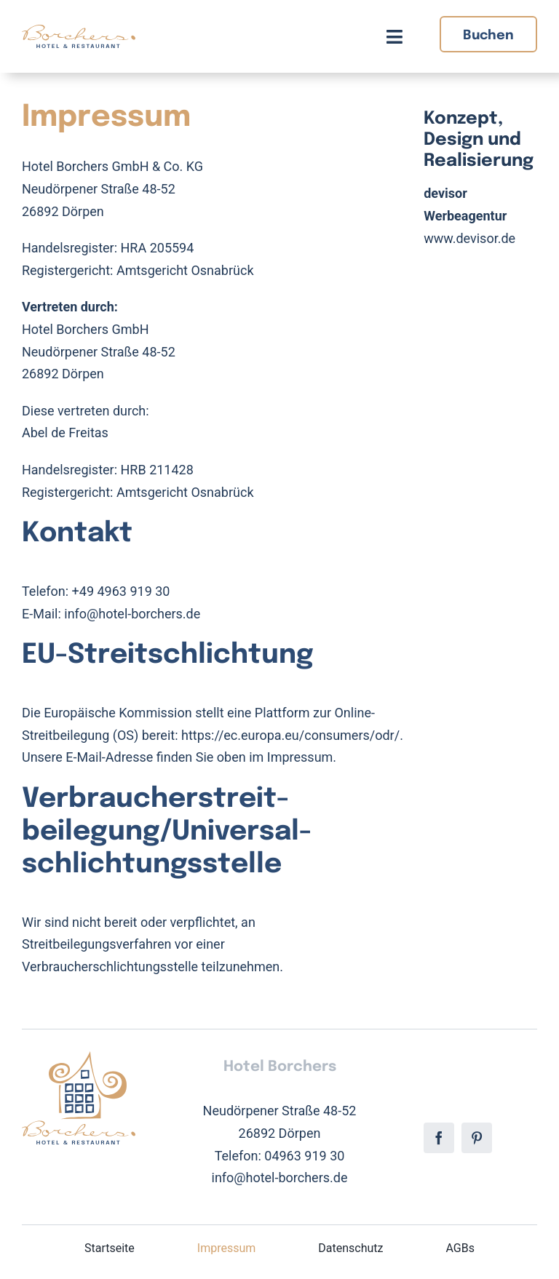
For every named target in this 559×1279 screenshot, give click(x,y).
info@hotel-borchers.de (132, 613)
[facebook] (439, 1138)
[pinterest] (476, 1138)
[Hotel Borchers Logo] (78, 31)
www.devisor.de (469, 238)
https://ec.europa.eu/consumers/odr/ (290, 735)
